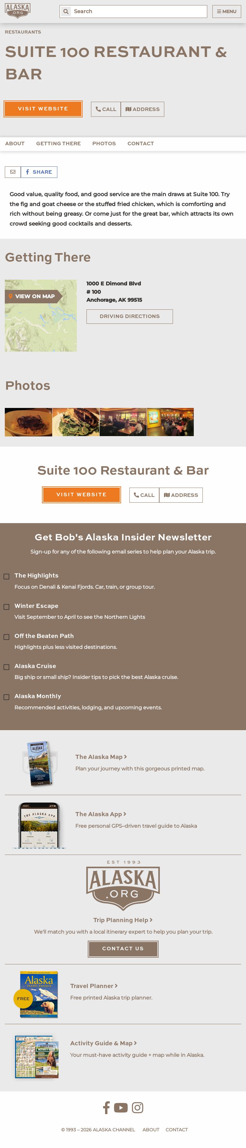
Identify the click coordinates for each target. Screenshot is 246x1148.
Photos (104, 144)
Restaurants (23, 32)
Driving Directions (130, 316)
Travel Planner (94, 986)
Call (106, 109)
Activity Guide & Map (103, 1043)
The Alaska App (101, 814)
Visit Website (43, 109)
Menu (226, 11)
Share (39, 172)
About (15, 144)
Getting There (58, 144)
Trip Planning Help (123, 920)
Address (143, 109)
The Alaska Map (101, 757)
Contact (140, 144)
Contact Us (123, 949)
